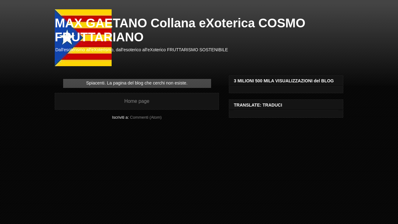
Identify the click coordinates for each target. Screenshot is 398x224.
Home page (137, 101)
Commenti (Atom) (146, 117)
